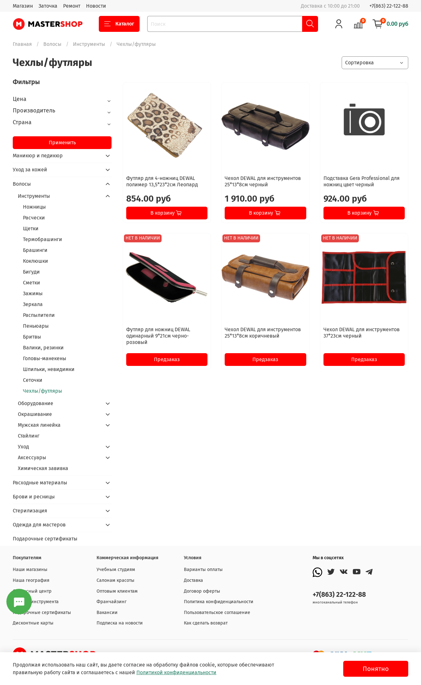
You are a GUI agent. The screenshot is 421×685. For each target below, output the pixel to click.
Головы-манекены (44, 358)
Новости (96, 6)
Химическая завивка (43, 468)
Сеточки (32, 380)
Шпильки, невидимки (49, 369)
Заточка (48, 6)
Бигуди (31, 272)
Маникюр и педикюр (38, 156)
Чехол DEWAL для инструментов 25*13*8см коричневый (263, 332)
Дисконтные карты (33, 623)
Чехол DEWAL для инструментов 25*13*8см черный (263, 181)
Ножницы (34, 207)
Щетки (31, 228)
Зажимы (33, 293)
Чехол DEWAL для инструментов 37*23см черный (361, 332)
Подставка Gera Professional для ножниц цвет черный (361, 181)
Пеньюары (36, 326)
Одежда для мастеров (39, 525)
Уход (23, 447)
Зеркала (33, 304)
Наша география (31, 580)
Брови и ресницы (34, 497)
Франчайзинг (112, 601)
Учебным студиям (116, 569)
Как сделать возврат (206, 623)
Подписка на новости (120, 623)
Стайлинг (29, 436)
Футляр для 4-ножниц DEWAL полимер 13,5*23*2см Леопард (162, 181)
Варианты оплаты (203, 569)
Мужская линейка (39, 425)
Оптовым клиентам (117, 591)
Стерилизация (30, 511)
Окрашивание (35, 414)
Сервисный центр (32, 591)
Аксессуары (32, 457)
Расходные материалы (40, 483)
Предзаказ (167, 359)
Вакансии (107, 612)
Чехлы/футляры (42, 391)
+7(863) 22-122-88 (388, 6)
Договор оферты (202, 591)
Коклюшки (35, 261)
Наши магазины (30, 569)
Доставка (193, 580)
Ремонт (71, 6)
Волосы (52, 44)
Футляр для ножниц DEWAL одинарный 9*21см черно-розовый (158, 335)
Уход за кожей (30, 170)
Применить (62, 142)
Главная (22, 44)
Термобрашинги (42, 239)
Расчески (34, 218)
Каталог (119, 24)
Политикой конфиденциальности (176, 672)
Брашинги (35, 250)
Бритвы (32, 337)
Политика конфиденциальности (218, 601)
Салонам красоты (115, 580)
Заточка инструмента (36, 601)
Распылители (39, 315)
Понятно (376, 669)
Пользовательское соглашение (217, 612)
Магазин (23, 6)
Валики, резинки (43, 348)
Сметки (31, 283)
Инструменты (89, 44)
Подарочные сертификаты (45, 539)
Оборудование (35, 403)
